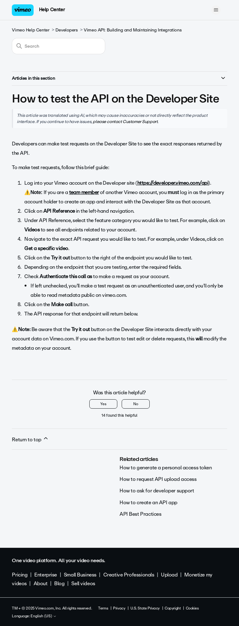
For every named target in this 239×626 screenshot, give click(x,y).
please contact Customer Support (125, 121)
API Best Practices (140, 514)
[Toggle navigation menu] (216, 10)
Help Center (52, 9)
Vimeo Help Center (30, 30)
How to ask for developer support (157, 490)
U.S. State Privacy (145, 608)
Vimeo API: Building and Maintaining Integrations (132, 30)
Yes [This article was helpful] (103, 404)
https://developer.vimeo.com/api (172, 183)
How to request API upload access (158, 479)
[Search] (58, 46)
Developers (66, 30)
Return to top (30, 439)
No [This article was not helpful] (135, 404)
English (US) (43, 616)
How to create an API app (148, 502)
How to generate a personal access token (166, 467)
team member (84, 192)
